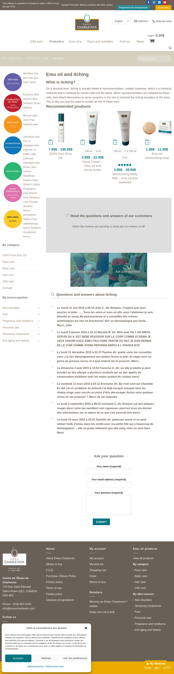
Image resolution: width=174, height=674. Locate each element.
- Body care (140, 576)
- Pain (136, 611)
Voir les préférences (75, 658)
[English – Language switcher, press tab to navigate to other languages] (121, 21)
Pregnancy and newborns (18, 320)
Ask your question (128, 271)
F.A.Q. (50, 570)
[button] (86, 628)
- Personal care (142, 617)
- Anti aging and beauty (147, 629)
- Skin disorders (142, 600)
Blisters (27, 107)
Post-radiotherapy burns (30, 223)
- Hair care (139, 582)
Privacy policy (54, 582)
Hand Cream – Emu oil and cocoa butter (92, 166)
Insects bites (30, 180)
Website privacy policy (55, 666)
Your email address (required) (108, 484)
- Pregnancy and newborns (149, 623)
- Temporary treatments (147, 605)
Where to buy (54, 564)
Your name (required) (108, 471)
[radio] (88, 151)
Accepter (18, 658)
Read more (112, 101)
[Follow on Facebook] (148, 2)
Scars (36, 103)
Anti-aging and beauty (16, 340)
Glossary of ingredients (60, 600)
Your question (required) (108, 504)
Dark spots (29, 82)
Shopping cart (98, 570)
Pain (5, 314)
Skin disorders (11, 307)
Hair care (8, 274)
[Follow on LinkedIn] (159, 2)
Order (93, 576)
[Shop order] (154, 58)
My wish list (96, 564)
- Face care (140, 570)
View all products (143, 558)
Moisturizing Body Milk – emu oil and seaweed (124, 178)
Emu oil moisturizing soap (157, 156)
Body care (9, 268)
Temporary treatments (16, 334)
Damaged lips (31, 162)
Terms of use (54, 588)
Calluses (28, 158)
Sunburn (36, 227)
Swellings (29, 175)
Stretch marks (31, 184)
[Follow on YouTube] (164, 2)
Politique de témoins (35, 666)
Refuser (46, 658)
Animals (7, 288)
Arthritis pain (30, 124)
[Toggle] (39, 308)
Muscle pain (30, 115)
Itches (26, 167)
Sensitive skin (31, 136)
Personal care (37, 58)
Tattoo (27, 219)
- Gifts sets (139, 588)
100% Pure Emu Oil (15, 255)
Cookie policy (54, 594)
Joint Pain (29, 120)
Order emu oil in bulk (102, 612)
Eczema (28, 94)
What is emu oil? (89, 271)
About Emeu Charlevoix (60, 558)
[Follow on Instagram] (154, 2)
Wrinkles (28, 73)
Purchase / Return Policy (61, 576)
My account (96, 558)
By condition (12, 58)
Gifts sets (8, 281)
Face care (9, 261)
